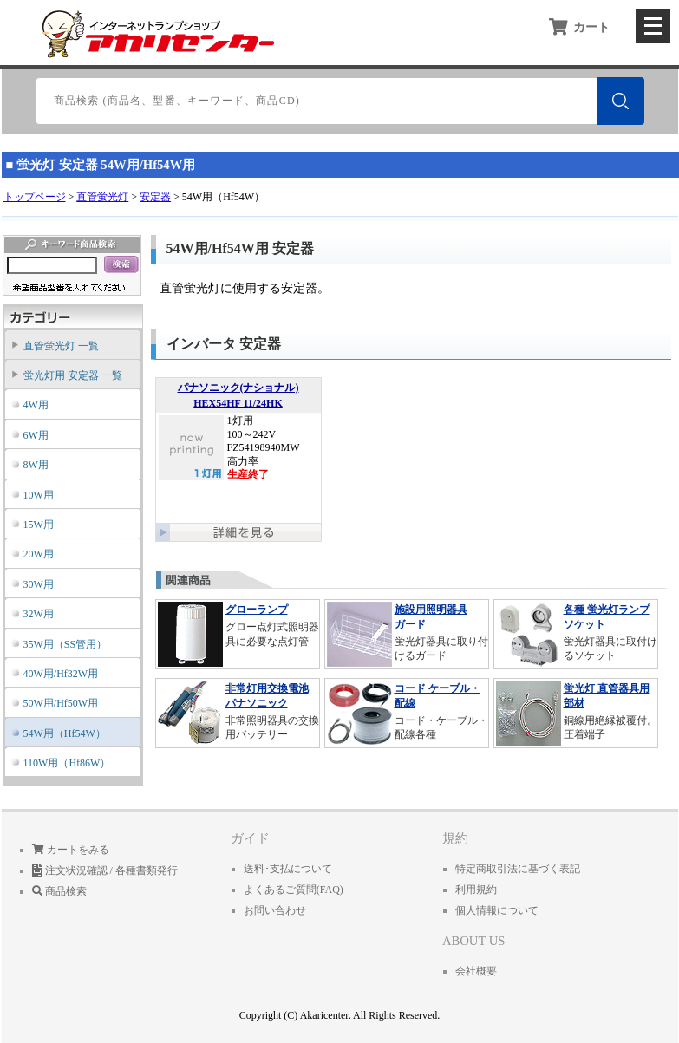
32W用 (38, 614)
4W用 (36, 405)
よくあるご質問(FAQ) (293, 889)
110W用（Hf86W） (67, 763)
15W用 (38, 524)
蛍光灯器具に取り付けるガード (406, 633)
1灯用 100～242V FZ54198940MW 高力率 (238, 448)
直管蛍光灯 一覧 (61, 346)
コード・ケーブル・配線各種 (406, 712)
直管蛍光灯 (102, 197)
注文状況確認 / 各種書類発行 (105, 870)
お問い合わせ (275, 910)
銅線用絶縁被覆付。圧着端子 (575, 712)
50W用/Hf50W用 (61, 703)
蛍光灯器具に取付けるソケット (575, 633)
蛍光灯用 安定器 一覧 (72, 375)
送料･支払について (288, 869)
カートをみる (70, 850)
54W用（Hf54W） (64, 733)
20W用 (38, 554)
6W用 (36, 435)
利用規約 (476, 889)
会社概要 (476, 971)
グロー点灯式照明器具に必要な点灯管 (237, 633)
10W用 (38, 495)
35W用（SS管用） (65, 644)
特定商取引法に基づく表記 (517, 869)
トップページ (34, 197)
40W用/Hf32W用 (61, 674)
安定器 (155, 197)
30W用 (38, 584)
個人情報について (497, 910)
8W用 (36, 465)
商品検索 (59, 891)
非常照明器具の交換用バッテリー (237, 712)
